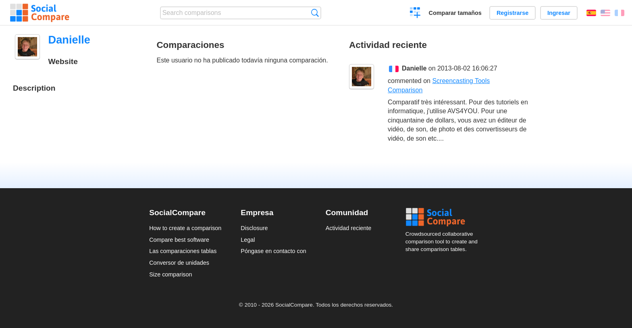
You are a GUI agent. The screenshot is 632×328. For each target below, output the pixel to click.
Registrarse (512, 13)
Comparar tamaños (455, 13)
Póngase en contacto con (273, 251)
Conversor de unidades (179, 262)
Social (444, 217)
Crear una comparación (415, 13)
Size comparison (170, 274)
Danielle (414, 68)
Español (591, 13)
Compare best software (179, 240)
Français (619, 13)
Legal (248, 240)
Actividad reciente (349, 228)
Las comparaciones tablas (182, 251)
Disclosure (254, 228)
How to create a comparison (185, 228)
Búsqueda (315, 13)
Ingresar (558, 13)
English (605, 13)
